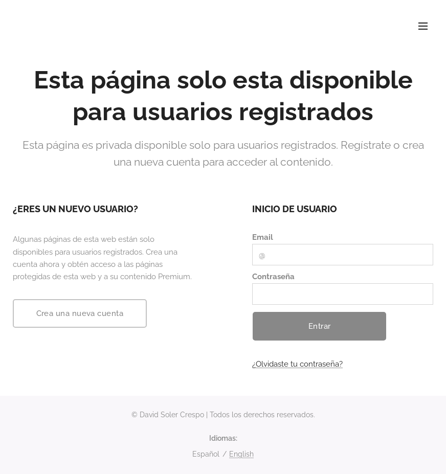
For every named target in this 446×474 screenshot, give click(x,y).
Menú (423, 26)
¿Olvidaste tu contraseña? (297, 364)
